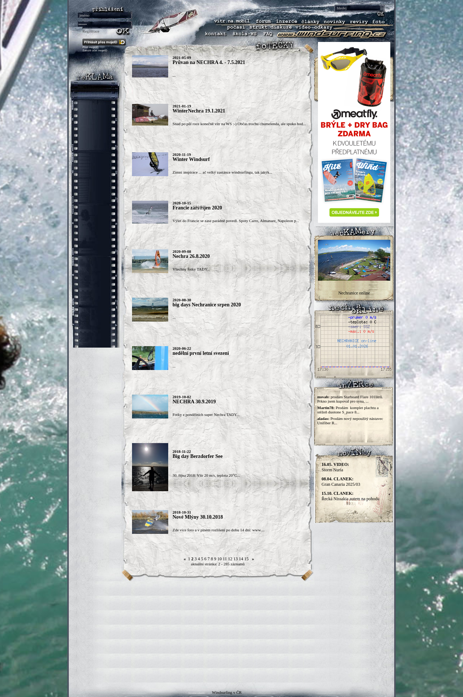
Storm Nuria (335, 467)
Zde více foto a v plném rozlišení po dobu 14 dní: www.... (218, 530)
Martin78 (325, 407)
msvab (322, 397)
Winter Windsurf (191, 159)
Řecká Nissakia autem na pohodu (350, 496)
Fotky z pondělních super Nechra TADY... (206, 414)
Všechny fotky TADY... (191, 269)
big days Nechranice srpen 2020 (207, 304)
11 (225, 558)
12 (230, 558)
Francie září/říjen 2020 (197, 208)
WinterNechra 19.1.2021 (199, 111)
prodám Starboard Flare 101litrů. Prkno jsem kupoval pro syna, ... (350, 399)
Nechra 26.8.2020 (191, 256)
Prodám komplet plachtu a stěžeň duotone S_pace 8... (348, 409)
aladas (322, 418)
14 (241, 558)
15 (246, 558)
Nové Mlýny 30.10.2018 (198, 517)
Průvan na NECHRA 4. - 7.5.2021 (209, 62)
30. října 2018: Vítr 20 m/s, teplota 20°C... (206, 475)
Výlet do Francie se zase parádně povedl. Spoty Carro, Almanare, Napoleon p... (236, 220)
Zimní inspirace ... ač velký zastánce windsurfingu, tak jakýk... (222, 172)
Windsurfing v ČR (227, 692)
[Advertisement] (231, 632)
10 (219, 558)
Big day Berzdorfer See (198, 456)
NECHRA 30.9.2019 (194, 401)
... (174, 75)
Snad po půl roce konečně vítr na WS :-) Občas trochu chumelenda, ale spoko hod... (239, 124)
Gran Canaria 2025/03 (341, 481)
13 (235, 558)
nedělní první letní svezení (201, 353)
